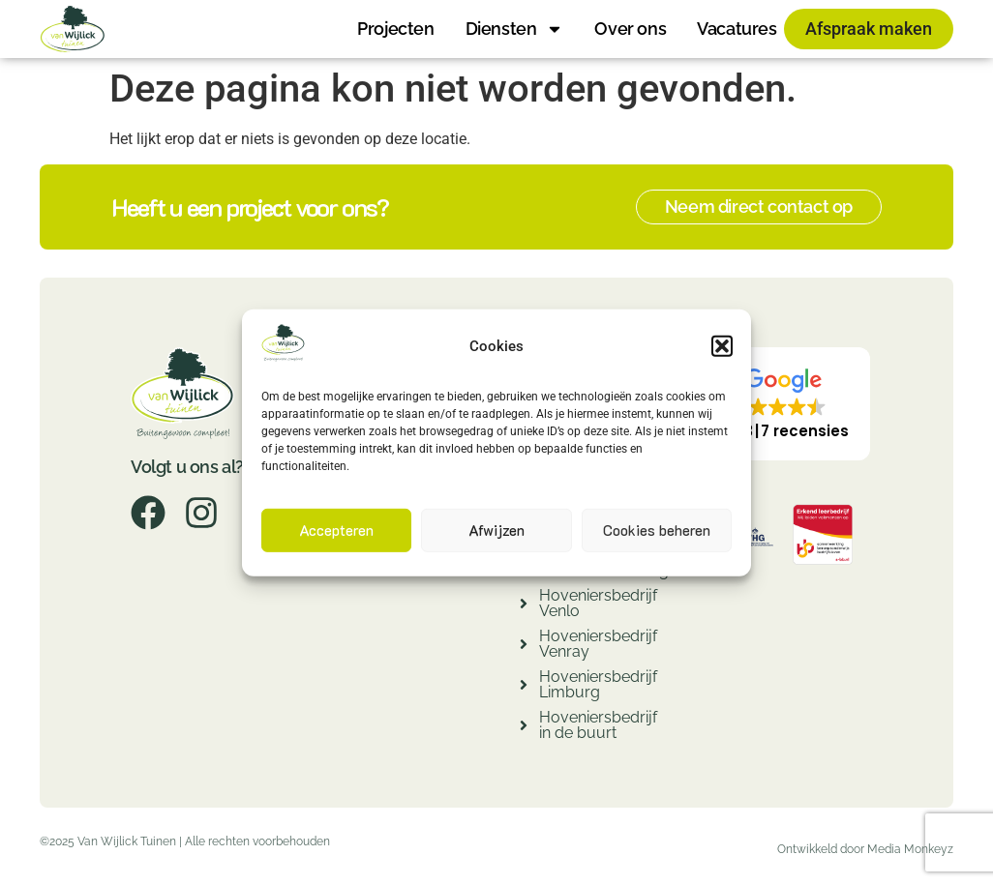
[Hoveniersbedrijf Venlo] (523, 606)
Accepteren (336, 530)
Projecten (395, 28)
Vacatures (736, 28)
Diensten (515, 29)
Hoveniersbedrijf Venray (598, 644)
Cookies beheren (656, 530)
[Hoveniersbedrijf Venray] (523, 646)
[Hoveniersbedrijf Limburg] (523, 687)
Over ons (630, 28)
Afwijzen (496, 530)
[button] (722, 346)
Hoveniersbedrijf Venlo (598, 603)
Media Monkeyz (910, 849)
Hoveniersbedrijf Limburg (598, 684)
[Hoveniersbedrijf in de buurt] (523, 728)
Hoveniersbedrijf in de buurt (598, 725)
